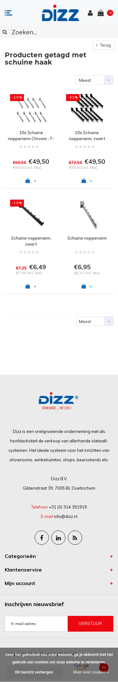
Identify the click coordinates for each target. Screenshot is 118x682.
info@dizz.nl (65, 516)
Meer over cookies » (91, 672)
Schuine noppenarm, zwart (31, 241)
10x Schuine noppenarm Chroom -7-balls (31, 135)
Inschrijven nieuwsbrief (34, 604)
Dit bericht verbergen (34, 672)
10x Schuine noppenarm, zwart (87, 135)
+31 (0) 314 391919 (68, 506)
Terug (103, 45)
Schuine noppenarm (87, 238)
